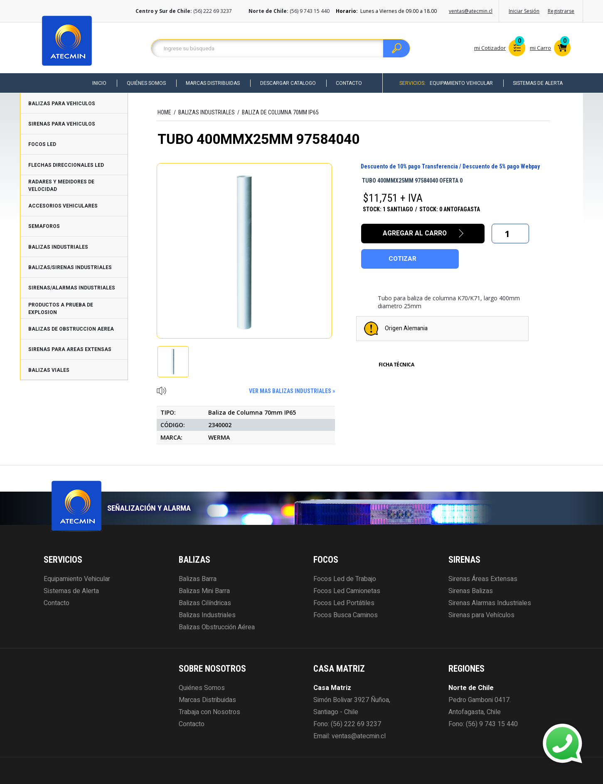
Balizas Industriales (207, 615)
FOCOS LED (42, 144)
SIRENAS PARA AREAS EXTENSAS (69, 349)
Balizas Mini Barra (204, 591)
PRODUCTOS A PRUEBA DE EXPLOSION (60, 308)
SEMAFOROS (44, 226)
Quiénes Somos (142, 83)
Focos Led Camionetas (346, 591)
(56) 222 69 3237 (356, 724)
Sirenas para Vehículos (481, 615)
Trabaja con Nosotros (209, 712)
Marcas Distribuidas (210, 83)
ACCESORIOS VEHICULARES (63, 206)
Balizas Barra (198, 579)
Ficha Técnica (396, 364)
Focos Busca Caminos (345, 615)
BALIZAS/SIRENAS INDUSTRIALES (70, 267)
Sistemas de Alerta (537, 83)
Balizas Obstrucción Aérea (217, 627)
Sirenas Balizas (470, 591)
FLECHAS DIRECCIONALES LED (66, 165)
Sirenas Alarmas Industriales (489, 603)
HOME (164, 112)
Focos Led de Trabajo (344, 579)
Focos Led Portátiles (343, 603)
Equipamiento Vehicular (460, 83)
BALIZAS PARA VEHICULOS (61, 103)
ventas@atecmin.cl (470, 11)
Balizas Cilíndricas (205, 603)
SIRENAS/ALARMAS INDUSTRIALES (71, 288)
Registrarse (561, 11)
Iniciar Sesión (524, 11)
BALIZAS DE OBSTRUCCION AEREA (71, 329)
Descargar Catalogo (285, 83)
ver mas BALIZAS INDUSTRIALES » (292, 391)
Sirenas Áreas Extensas (482, 579)
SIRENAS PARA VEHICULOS (61, 124)
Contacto (347, 83)
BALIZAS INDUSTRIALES (58, 247)
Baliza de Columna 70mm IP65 (280, 112)
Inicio (95, 83)
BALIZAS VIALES (48, 370)
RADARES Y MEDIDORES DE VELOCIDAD (61, 185)
